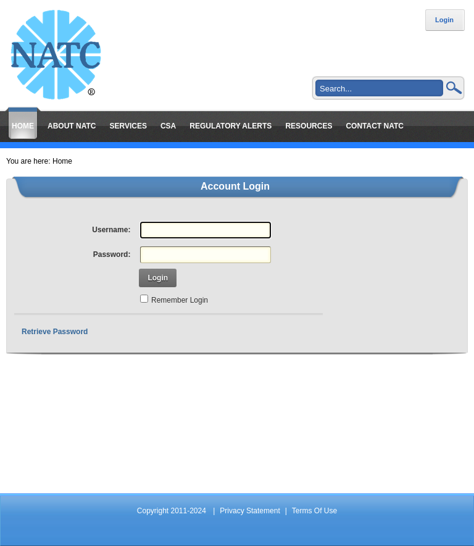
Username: (111, 229)
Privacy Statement (250, 510)
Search (454, 87)
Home (62, 161)
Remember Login (179, 300)
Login (444, 19)
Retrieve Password (55, 331)
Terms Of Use (314, 510)
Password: (112, 254)
